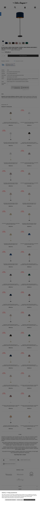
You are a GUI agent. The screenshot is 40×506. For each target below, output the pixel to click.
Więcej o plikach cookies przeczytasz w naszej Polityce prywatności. (13, 497)
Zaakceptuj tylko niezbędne (11, 499)
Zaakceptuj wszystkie (29, 499)
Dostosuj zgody (20, 499)
